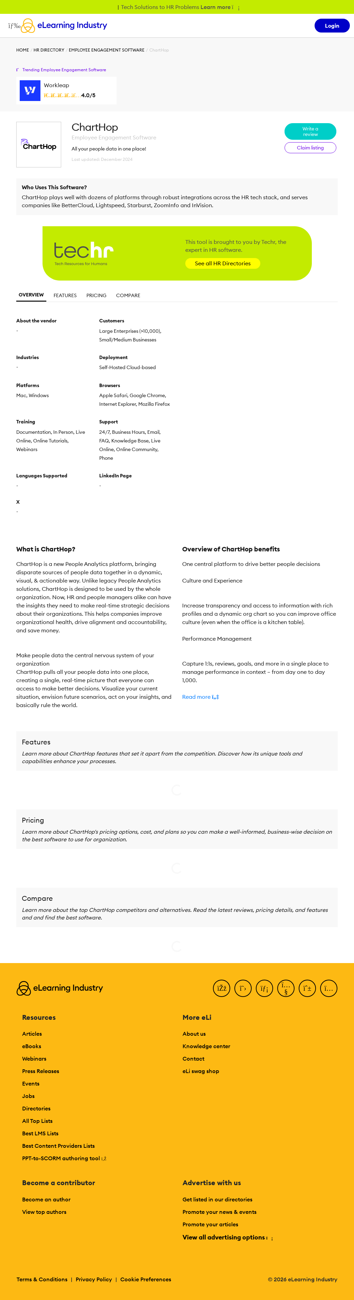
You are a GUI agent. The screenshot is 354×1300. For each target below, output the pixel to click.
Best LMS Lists (40, 1133)
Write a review (310, 131)
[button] (260, 697)
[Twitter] (243, 988)
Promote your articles (210, 1224)
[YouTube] (286, 988)
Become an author (46, 1199)
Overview (31, 295)
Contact (193, 1058)
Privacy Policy (94, 1279)
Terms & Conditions (42, 1279)
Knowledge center (206, 1046)
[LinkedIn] (264, 988)
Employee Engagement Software (107, 50)
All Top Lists (37, 1120)
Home (22, 50)
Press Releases (40, 1071)
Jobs (28, 1095)
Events (30, 1083)
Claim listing (310, 148)
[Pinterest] (307, 988)
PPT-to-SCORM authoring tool (64, 1158)
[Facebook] (221, 988)
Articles (32, 1033)
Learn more (220, 6)
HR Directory (49, 50)
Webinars (34, 1058)
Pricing (96, 295)
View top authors (44, 1211)
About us (194, 1033)
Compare (128, 295)
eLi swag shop (201, 1071)
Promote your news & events (220, 1211)
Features (65, 295)
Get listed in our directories (217, 1199)
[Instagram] (328, 988)
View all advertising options (227, 1237)
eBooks (31, 1046)
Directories (36, 1108)
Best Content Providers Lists (58, 1145)
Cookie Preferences (145, 1279)
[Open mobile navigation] (12, 25)
